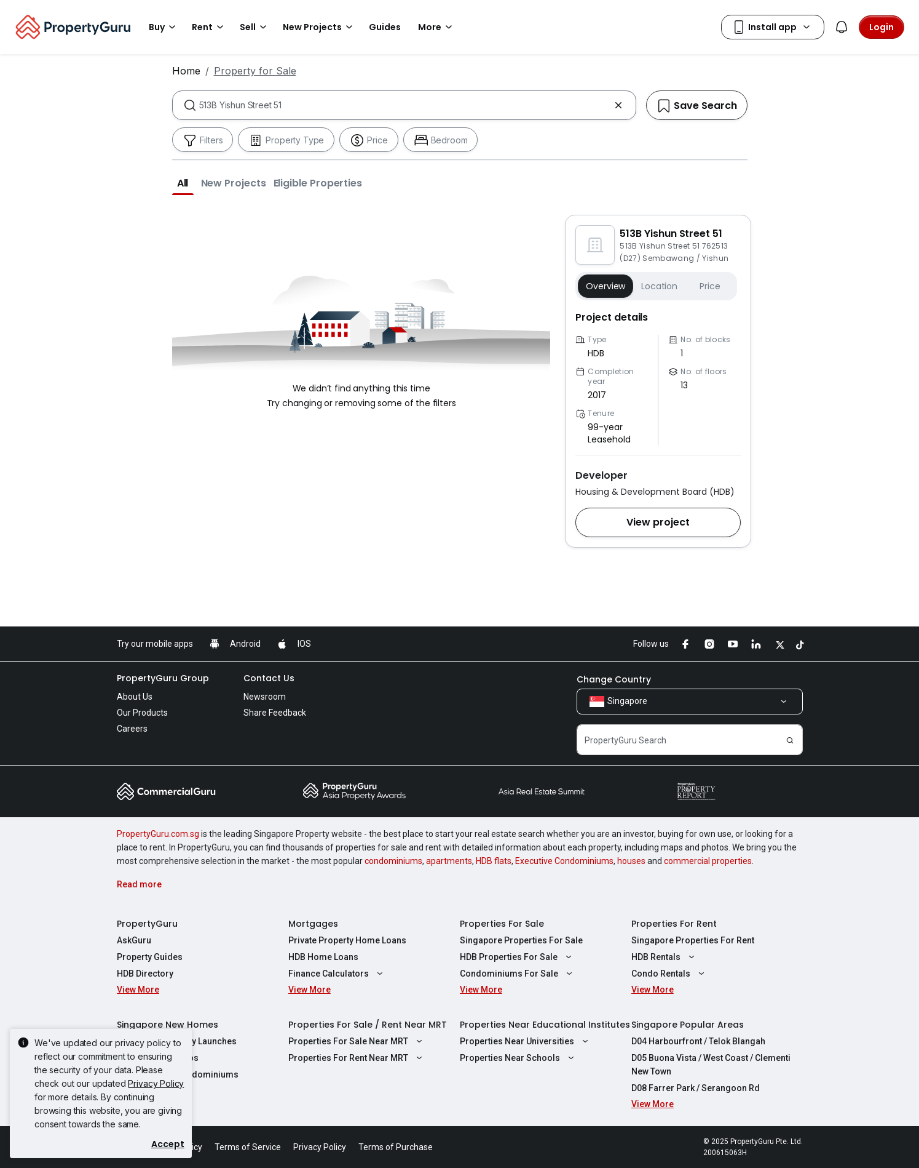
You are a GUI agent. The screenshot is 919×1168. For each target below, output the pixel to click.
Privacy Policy (156, 1083)
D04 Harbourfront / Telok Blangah (698, 1041)
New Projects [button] (320, 27)
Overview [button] (605, 286)
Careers (132, 729)
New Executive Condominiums (178, 1074)
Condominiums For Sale (517, 973)
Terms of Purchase (395, 1147)
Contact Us (268, 678)
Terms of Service (248, 1147)
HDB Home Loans (323, 957)
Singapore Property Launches (177, 1041)
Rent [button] (209, 27)
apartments (449, 861)
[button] (183, 182)
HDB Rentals (664, 957)
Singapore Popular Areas (687, 1024)
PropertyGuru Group (163, 678)
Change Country (614, 679)
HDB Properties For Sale (517, 957)
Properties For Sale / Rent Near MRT (367, 1024)
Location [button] (659, 286)
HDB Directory (145, 973)
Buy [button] (164, 27)
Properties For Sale (502, 924)
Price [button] (710, 286)
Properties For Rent (674, 924)
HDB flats (493, 861)
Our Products (142, 713)
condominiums (393, 861)
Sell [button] (255, 27)
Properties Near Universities (525, 1041)
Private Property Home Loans (347, 940)
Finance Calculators (337, 973)
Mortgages (313, 924)
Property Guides (150, 957)
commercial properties (708, 861)
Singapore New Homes (167, 1024)
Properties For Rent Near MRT (356, 1058)
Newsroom (264, 697)
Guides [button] (385, 27)
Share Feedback (274, 713)
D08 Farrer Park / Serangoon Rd (695, 1088)
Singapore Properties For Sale (521, 940)
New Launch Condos (158, 1058)
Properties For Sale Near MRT (356, 1041)
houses (631, 861)
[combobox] (404, 105)
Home (186, 71)
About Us (134, 697)
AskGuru (134, 940)
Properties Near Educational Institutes (545, 1024)
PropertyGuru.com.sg (158, 834)
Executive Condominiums (564, 861)
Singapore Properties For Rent (692, 940)
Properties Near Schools (518, 1058)
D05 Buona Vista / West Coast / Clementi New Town (711, 1064)
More (437, 27)
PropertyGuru (147, 924)
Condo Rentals (669, 973)
